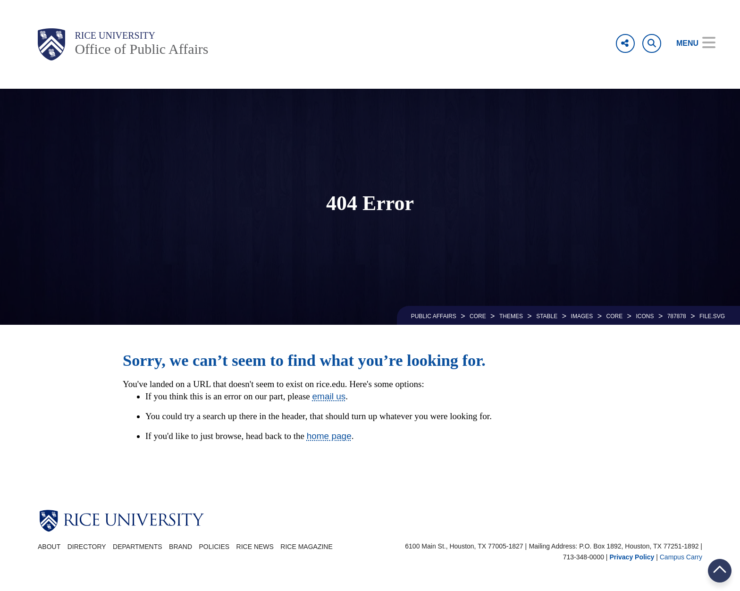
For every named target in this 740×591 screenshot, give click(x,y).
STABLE (546, 316)
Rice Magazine (306, 546)
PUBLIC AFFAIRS (433, 316)
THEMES (511, 316)
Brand (180, 546)
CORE (478, 316)
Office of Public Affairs (141, 49)
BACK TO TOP (720, 570)
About (49, 546)
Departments (137, 546)
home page (329, 436)
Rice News (255, 546)
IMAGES (582, 316)
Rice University (115, 35)
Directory (86, 546)
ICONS (645, 316)
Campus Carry (681, 557)
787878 (676, 316)
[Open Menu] (689, 43)
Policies (214, 546)
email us (329, 396)
